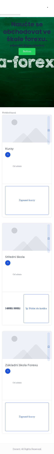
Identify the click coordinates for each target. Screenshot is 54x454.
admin (19, 166)
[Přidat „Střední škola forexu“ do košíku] (36, 308)
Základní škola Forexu (21, 365)
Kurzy (9, 148)
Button (27, 51)
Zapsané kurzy (27, 200)
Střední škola (15, 257)
